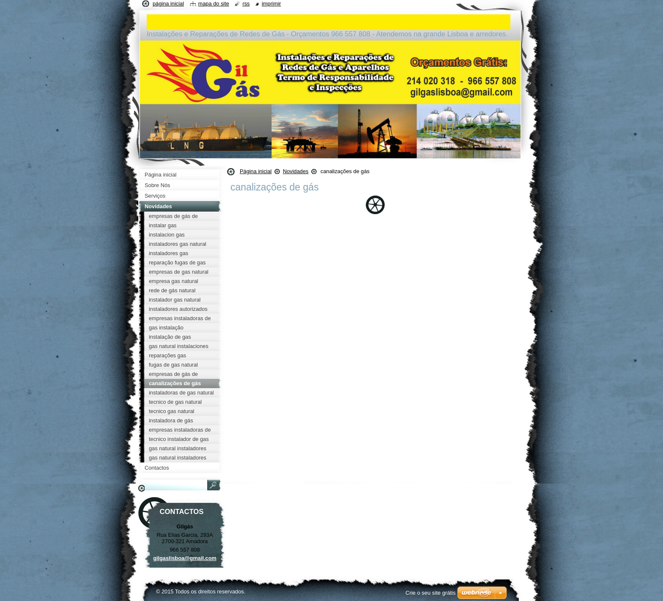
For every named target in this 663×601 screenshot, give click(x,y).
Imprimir (271, 3)
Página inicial (255, 171)
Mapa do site (213, 3)
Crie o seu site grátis (430, 593)
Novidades (295, 171)
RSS (245, 3)
